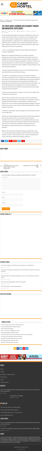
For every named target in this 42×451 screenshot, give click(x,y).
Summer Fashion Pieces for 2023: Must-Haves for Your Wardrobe (16, 334)
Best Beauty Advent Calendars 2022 (9, 340)
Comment (4, 177)
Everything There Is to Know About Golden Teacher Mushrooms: (12, 166)
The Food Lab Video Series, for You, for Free (11, 412)
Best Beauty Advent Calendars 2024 (9, 332)
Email (3, 197)
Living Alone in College (16, 395)
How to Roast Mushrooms (6, 415)
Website (4, 202)
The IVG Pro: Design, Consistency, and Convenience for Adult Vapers (17, 265)
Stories (2, 379)
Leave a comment (32, 31)
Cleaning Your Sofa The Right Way (29, 166)
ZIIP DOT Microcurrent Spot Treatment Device (12, 324)
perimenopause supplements (15, 46)
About (1, 369)
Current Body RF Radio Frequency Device (11, 326)
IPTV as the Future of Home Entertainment (11, 286)
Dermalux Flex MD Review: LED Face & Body (11, 338)
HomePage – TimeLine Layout (7, 374)
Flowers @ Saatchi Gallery (7, 328)
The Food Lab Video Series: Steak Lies (9, 410)
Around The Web (6, 322)
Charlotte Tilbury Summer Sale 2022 (9, 342)
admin (4, 31)
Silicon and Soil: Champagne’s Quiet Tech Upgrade (13, 282)
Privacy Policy (3, 377)
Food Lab (4, 404)
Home (1, 20)
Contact (2, 371)
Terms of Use (24, 447)
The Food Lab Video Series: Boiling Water (10, 407)
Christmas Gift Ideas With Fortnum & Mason (11, 336)
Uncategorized (8, 20)
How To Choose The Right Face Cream (10, 330)
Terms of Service (4, 382)
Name (4, 192)
